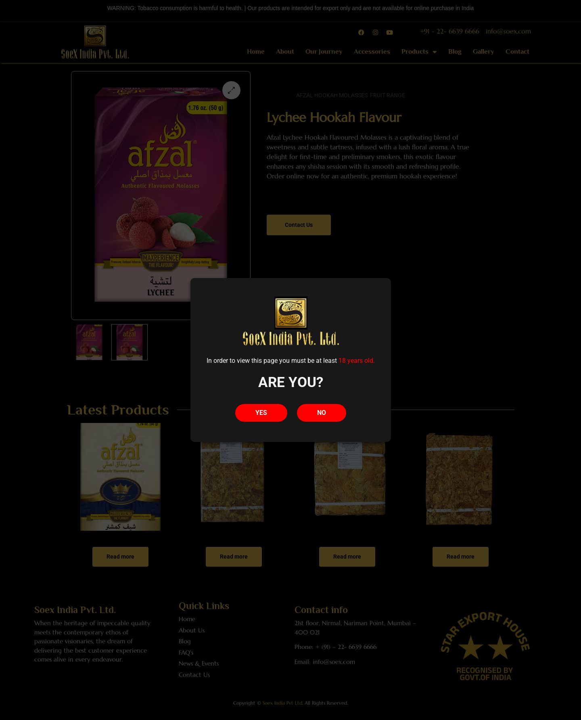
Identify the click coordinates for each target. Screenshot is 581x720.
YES (261, 413)
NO (321, 413)
